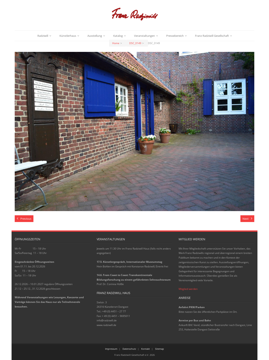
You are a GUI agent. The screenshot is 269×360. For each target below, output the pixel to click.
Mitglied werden (188, 289)
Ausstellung (94, 36)
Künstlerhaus (67, 36)
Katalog (118, 36)
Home (115, 43)
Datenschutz (129, 348)
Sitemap (159, 348)
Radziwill (42, 36)
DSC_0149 (135, 43)
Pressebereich (175, 36)
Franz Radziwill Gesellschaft (212, 36)
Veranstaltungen (144, 36)
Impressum (111, 348)
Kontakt (145, 348)
